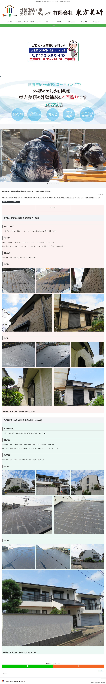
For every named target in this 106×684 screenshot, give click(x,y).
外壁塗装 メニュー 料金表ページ (11, 201)
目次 (51, 207)
